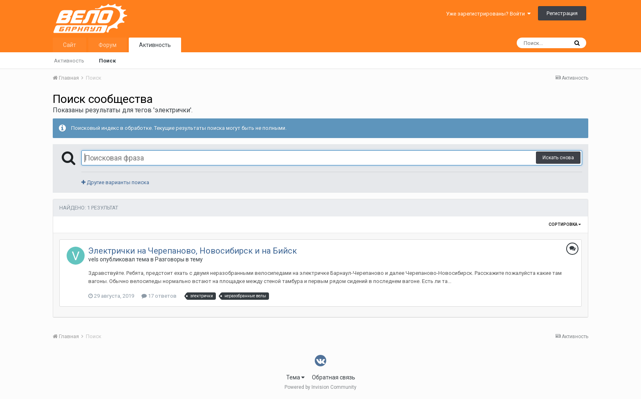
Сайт (69, 45)
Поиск (107, 61)
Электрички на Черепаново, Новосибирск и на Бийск (192, 251)
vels (93, 259)
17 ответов (159, 296)
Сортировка (565, 224)
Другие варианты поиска (115, 182)
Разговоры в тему (179, 259)
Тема (295, 377)
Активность (155, 45)
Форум (108, 45)
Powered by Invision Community (320, 387)
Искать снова (558, 157)
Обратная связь (333, 377)
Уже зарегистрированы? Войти (488, 14)
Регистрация (562, 13)
